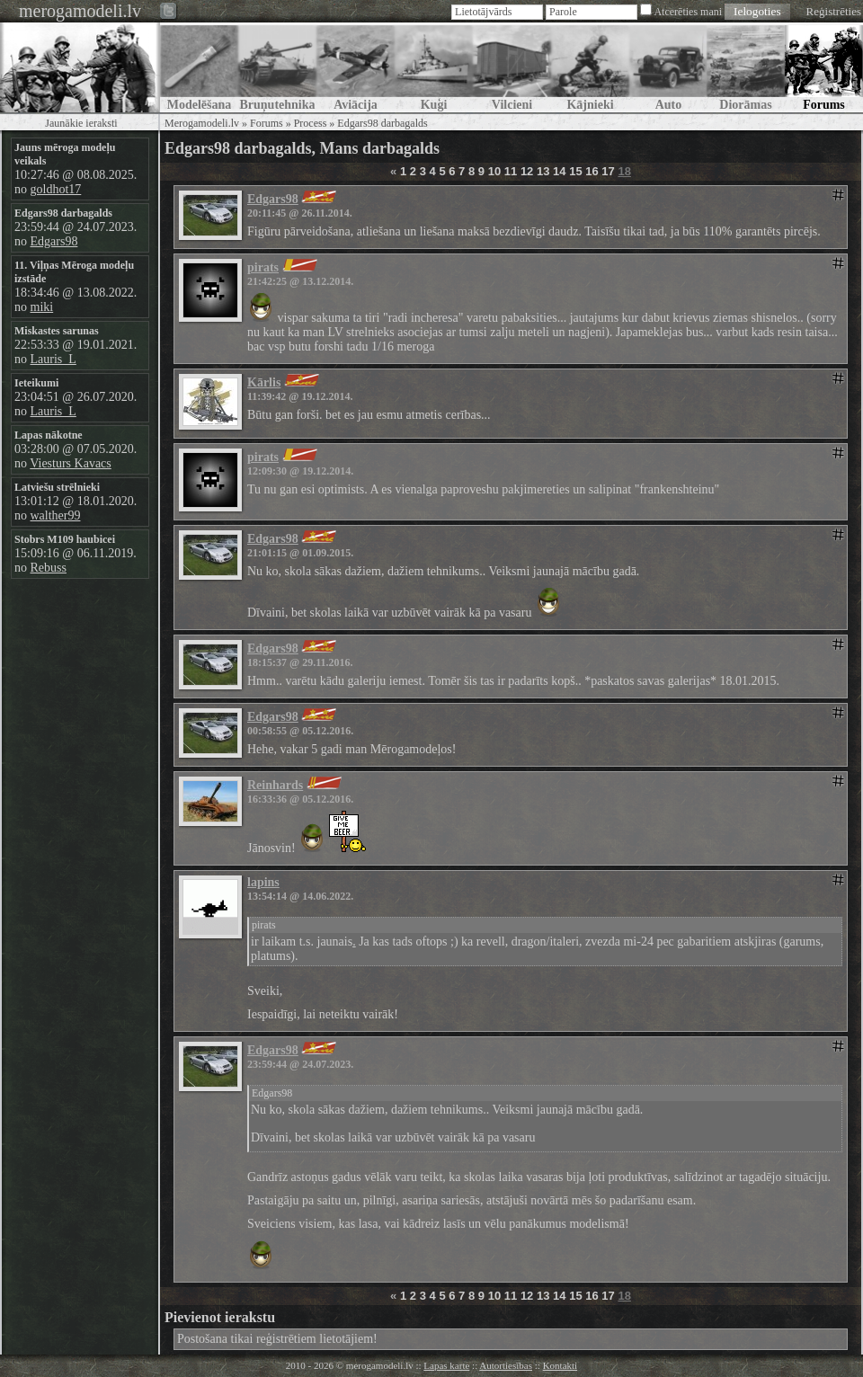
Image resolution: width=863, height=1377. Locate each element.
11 (510, 171)
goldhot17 (56, 189)
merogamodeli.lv (80, 11)
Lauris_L (53, 359)
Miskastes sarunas (56, 330)
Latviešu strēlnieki (57, 487)
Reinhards (275, 785)
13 (543, 171)
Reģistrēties (833, 11)
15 (575, 171)
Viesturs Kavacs (70, 463)
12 (526, 171)
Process (310, 123)
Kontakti (560, 1365)
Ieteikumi (36, 383)
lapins (263, 882)
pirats (263, 267)
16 (591, 171)
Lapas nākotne (48, 435)
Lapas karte (446, 1365)
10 (494, 171)
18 (624, 171)
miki (42, 307)
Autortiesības (505, 1365)
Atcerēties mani (688, 11)
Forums (266, 123)
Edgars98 (54, 241)
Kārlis (263, 382)
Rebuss (49, 567)
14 (559, 171)
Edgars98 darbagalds (63, 213)
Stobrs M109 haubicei (64, 539)
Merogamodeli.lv (202, 123)
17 (607, 171)
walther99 (56, 515)
